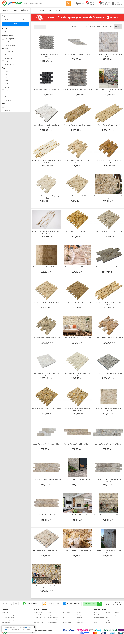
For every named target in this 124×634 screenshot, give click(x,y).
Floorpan (108, 620)
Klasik (7, 80)
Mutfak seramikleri (53, 617)
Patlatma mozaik (10, 45)
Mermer (7, 107)
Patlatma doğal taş (11, 42)
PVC (34, 10)
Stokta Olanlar (39, 27)
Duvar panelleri (67, 622)
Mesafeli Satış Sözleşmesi (9, 620)
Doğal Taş (24, 10)
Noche (7, 84)
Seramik (5, 10)
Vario (107, 615)
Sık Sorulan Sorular (53, 603)
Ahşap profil (80, 622)
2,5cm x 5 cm (9, 51)
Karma (7, 61)
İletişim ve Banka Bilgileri (9, 615)
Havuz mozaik (67, 615)
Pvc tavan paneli (38, 622)
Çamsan (108, 612)
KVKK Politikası (6, 622)
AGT (107, 617)
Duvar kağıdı (80, 617)
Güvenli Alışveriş (33, 603)
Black (6, 74)
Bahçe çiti (65, 620)
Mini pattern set (9, 64)
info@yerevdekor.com (73, 603)
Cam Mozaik (66, 612)
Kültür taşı (80, 612)
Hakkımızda (5, 612)
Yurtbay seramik (99, 620)
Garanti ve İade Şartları (8, 617)
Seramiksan (97, 615)
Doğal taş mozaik (10, 39)
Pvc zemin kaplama (39, 617)
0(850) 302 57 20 (114, 605)
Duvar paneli (80, 615)
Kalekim (117, 612)
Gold (6, 77)
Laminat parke (38, 612)
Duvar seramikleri (53, 620)
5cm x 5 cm (8, 58)
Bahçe (58, 10)
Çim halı (65, 617)
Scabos (7, 87)
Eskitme (7, 97)
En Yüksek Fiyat (95, 26)
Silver (6, 90)
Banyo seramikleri (53, 615)
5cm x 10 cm (8, 55)
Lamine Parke (38, 615)
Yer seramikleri (52, 622)
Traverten (8, 110)
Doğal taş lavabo (81, 620)
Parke (14, 10)
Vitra (95, 622)
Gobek (7, 32)
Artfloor (108, 622)
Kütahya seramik (99, 617)
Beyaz (7, 71)
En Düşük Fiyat (107, 26)
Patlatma (8, 100)
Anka (95, 612)
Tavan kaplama (38, 620)
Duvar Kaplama (45, 10)
